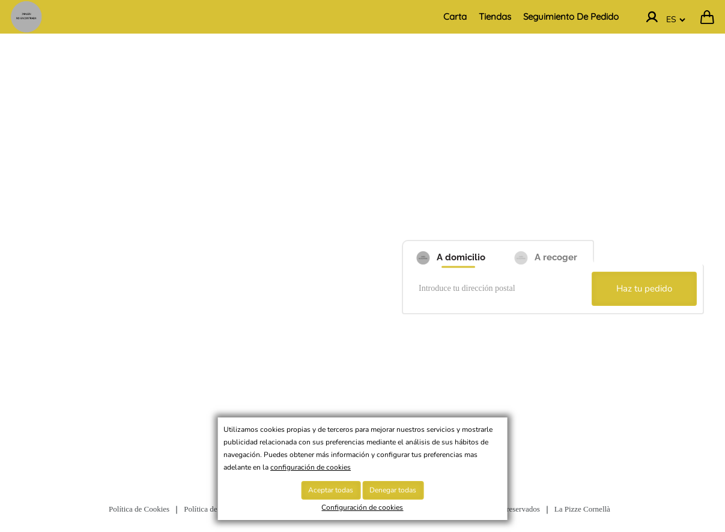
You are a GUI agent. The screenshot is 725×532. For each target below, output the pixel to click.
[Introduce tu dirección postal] (499, 289)
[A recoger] (546, 252)
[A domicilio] (450, 252)
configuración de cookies (310, 467)
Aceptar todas (330, 490)
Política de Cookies (139, 508)
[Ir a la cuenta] (652, 16)
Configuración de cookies (362, 507)
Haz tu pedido (644, 288)
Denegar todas (392, 490)
